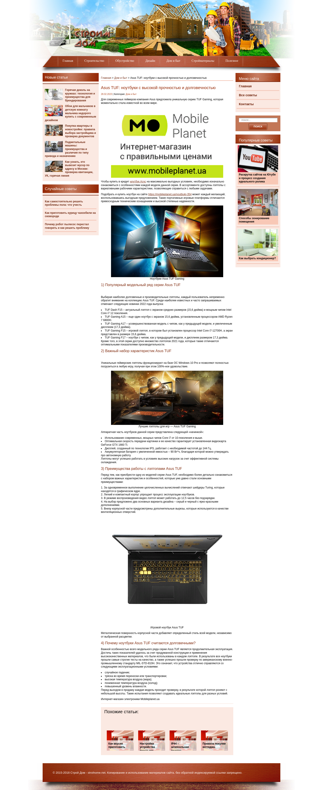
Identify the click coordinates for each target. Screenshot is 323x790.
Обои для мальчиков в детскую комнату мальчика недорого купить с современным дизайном (70, 113)
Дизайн (150, 60)
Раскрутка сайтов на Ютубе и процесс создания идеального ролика (257, 178)
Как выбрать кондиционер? (257, 258)
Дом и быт (173, 60)
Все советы (248, 95)
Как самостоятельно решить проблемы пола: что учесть (64, 203)
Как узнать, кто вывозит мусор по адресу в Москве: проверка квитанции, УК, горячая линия (69, 168)
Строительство (94, 60)
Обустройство (124, 60)
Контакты (246, 104)
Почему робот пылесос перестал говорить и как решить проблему (67, 226)
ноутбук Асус (138, 181)
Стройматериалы (203, 60)
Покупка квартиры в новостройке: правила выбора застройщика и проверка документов (80, 131)
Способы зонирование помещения (254, 220)
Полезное (231, 60)
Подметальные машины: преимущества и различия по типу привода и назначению (67, 149)
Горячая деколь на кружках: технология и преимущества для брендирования (80, 95)
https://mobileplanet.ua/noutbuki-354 (170, 194)
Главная (68, 60)
